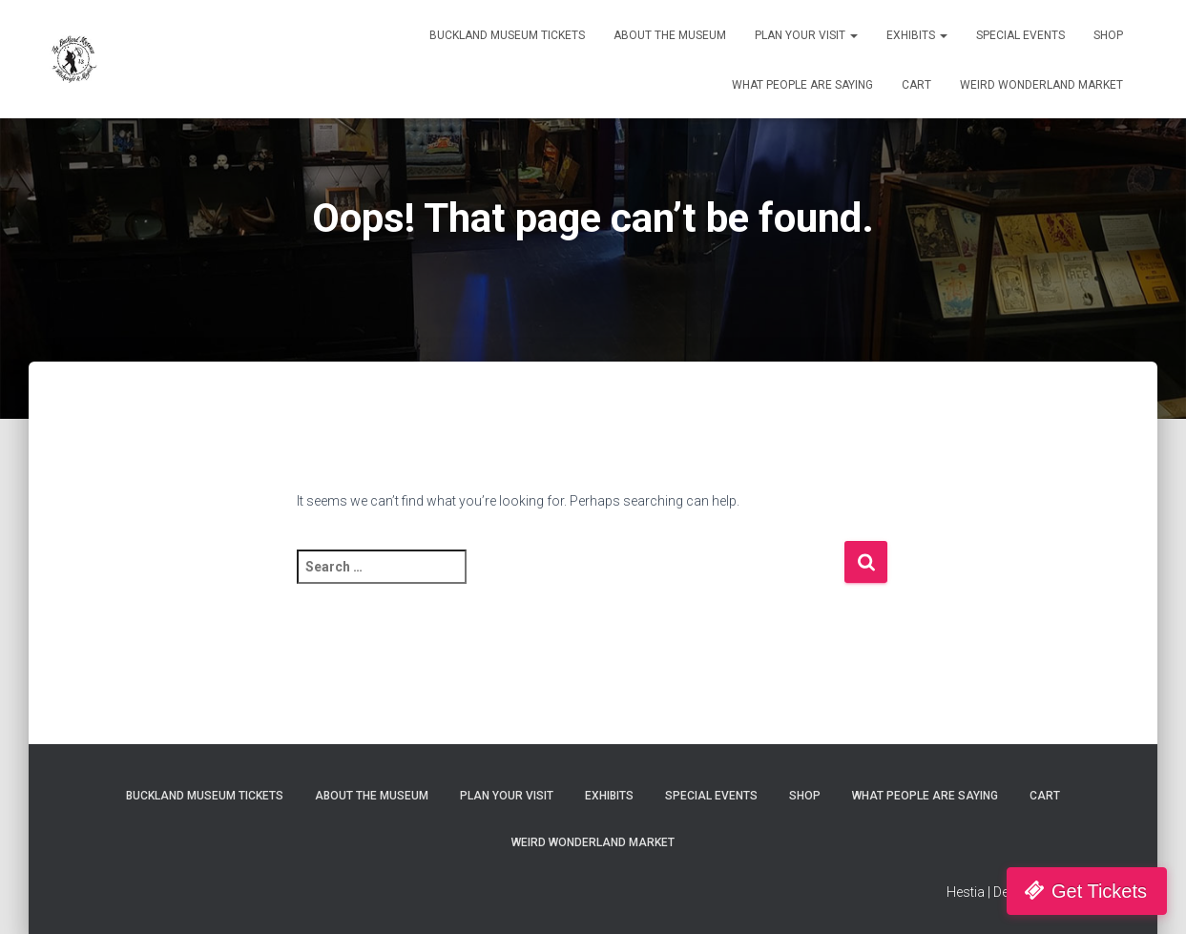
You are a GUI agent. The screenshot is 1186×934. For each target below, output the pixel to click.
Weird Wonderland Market (1041, 85)
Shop (1108, 35)
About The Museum (670, 35)
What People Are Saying (802, 85)
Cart (916, 85)
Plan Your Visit (806, 35)
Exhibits (916, 35)
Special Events (1020, 35)
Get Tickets (1099, 891)
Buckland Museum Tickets (507, 35)
